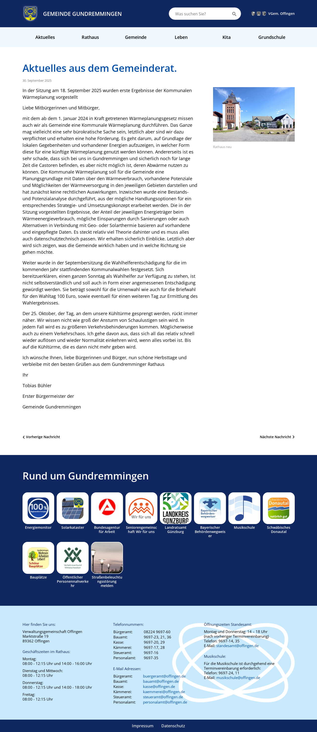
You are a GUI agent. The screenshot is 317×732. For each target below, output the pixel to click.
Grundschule (271, 37)
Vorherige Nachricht (43, 436)
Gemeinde (135, 37)
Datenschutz (173, 726)
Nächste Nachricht (275, 436)
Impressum (142, 726)
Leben (181, 37)
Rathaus (90, 37)
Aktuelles (45, 37)
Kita (226, 37)
